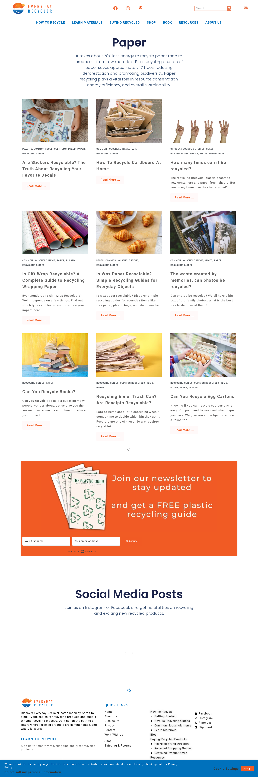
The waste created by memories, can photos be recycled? (197, 280)
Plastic (27, 149)
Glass (210, 149)
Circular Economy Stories (187, 149)
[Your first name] (46, 541)
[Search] (229, 8)
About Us (213, 22)
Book (167, 22)
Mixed (72, 149)
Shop (151, 22)
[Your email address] (96, 541)
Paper (81, 149)
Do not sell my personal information (32, 772)
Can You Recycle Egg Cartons (202, 396)
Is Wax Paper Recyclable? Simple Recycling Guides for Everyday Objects (126, 280)
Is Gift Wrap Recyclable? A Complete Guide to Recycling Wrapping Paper (53, 280)
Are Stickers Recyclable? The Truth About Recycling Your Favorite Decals (54, 169)
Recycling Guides (33, 153)
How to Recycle (50, 22)
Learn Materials (87, 22)
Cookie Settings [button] (226, 768)
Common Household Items (50, 149)
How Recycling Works (184, 153)
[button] (132, 653)
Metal (204, 153)
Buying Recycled (125, 22)
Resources (188, 22)
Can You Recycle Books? (48, 391)
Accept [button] (247, 768)
